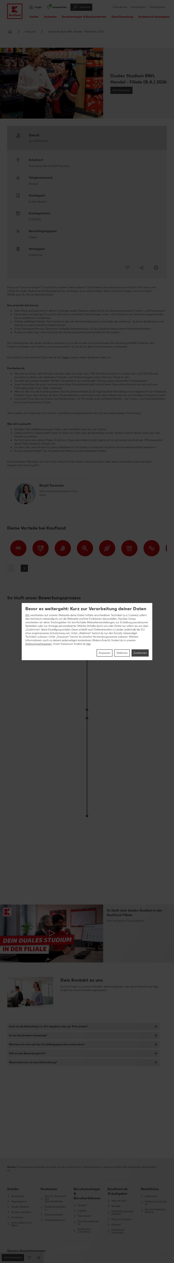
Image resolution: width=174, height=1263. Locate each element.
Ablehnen (122, 652)
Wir (27, 615)
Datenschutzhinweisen (38, 643)
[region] (87, 631)
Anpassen (104, 652)
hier (88, 643)
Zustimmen (140, 652)
